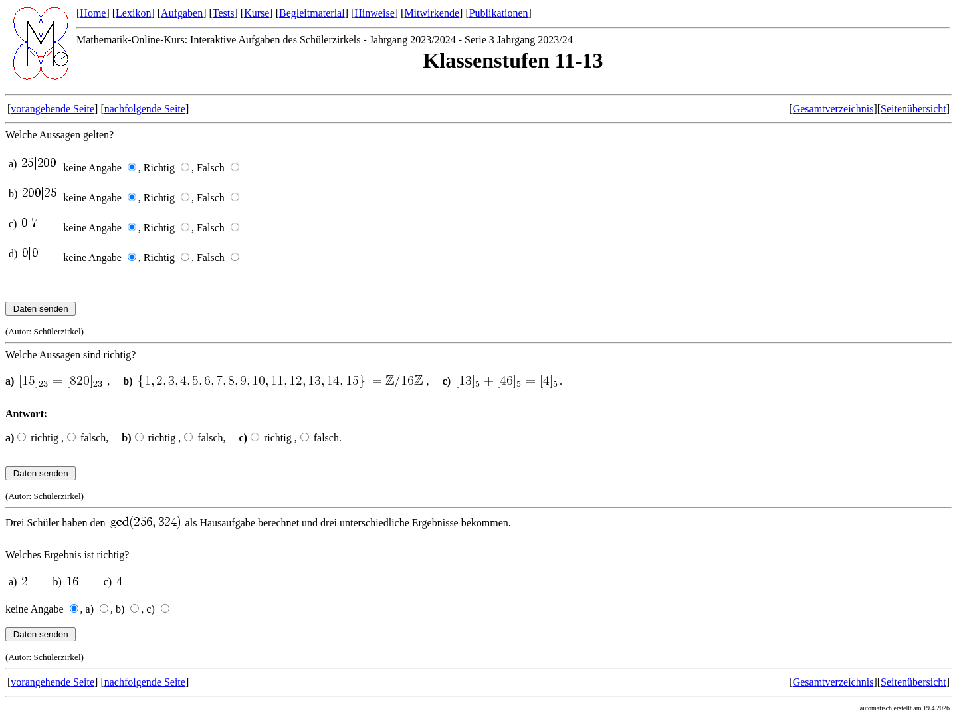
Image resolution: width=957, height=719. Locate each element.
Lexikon (133, 13)
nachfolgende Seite (144, 108)
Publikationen (498, 13)
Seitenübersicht (913, 108)
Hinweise (374, 13)
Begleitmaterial (312, 13)
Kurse (256, 13)
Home (93, 13)
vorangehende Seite (52, 108)
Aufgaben (182, 13)
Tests (224, 13)
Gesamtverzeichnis (833, 108)
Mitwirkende (431, 13)
